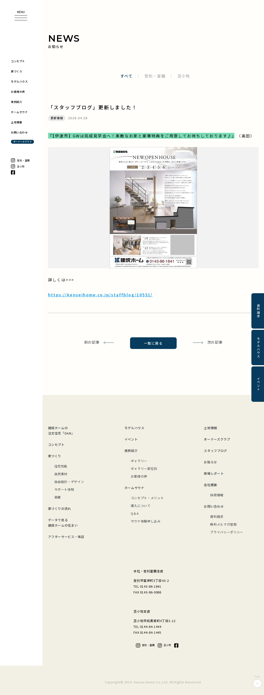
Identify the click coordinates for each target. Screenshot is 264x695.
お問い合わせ (214, 506)
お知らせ (210, 462)
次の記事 (215, 342)
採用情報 (216, 495)
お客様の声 (139, 476)
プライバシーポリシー (226, 532)
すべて (126, 76)
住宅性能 (61, 466)
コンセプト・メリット (147, 498)
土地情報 (210, 428)
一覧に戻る (153, 343)
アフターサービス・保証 (66, 536)
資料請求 (216, 516)
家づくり (54, 456)
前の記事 (91, 342)
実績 (57, 497)
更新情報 (56, 118)
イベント (131, 439)
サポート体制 (64, 489)
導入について (141, 505)
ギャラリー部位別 (144, 468)
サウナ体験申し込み (146, 521)
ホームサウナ (134, 487)
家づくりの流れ (59, 508)
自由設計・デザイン (69, 481)
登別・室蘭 (155, 76)
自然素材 (61, 474)
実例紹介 (131, 450)
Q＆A (135, 513)
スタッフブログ (215, 450)
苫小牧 (183, 76)
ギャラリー (139, 460)
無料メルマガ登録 (223, 524)
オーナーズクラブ (217, 439)
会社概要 (210, 484)
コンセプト (56, 444)
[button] (21, 15)
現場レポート (214, 473)
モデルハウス (134, 428)
